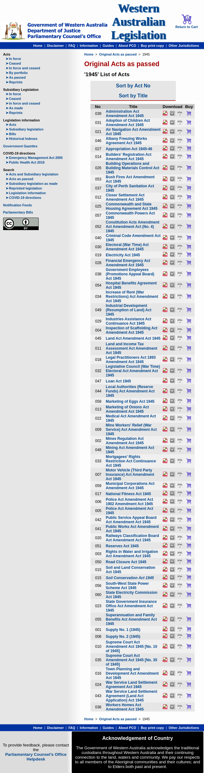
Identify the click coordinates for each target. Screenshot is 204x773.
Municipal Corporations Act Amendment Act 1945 (130, 485)
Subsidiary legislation (24, 129)
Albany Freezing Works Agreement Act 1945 (126, 140)
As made (14, 108)
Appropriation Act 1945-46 (129, 149)
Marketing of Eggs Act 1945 (130, 401)
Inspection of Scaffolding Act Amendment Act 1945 (132, 330)
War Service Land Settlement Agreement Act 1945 (131, 684)
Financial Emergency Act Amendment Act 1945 (128, 262)
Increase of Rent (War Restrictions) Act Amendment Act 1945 (132, 296)
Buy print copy (152, 45)
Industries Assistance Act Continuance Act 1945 (128, 321)
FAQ (71, 45)
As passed (16, 77)
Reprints (14, 82)
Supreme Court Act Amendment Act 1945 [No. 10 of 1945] (131, 646)
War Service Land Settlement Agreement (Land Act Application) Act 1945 (131, 695)
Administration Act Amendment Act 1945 (125, 113)
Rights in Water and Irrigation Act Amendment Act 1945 (132, 553)
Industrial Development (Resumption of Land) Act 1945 (128, 310)
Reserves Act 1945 (122, 546)
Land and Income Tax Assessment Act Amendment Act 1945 (131, 348)
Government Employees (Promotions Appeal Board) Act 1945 (130, 274)
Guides (108, 45)
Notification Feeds (17, 205)
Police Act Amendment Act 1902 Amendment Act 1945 (129, 501)
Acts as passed (19, 179)
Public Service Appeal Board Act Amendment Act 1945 (131, 519)
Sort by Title (133, 95)
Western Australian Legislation (138, 22)
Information (89, 45)
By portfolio (17, 73)
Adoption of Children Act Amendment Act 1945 (128, 122)
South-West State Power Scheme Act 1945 (127, 585)
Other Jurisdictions (183, 45)
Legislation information (26, 193)
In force (13, 59)
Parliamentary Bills (18, 212)
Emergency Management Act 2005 (34, 158)
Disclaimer (55, 45)
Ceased (13, 63)
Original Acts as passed (118, 54)
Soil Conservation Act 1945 (130, 578)
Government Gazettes (20, 146)
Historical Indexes (21, 138)
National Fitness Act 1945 (128, 494)
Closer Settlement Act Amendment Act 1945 (125, 197)
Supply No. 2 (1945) (123, 636)
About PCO (127, 45)
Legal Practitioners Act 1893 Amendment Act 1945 (131, 359)
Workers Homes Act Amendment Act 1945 (125, 707)
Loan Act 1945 (118, 381)
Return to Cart (186, 21)
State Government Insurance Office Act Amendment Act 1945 (131, 606)
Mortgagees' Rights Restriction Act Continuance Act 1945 (131, 461)
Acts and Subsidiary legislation (32, 174)
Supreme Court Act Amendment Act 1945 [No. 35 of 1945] (131, 660)
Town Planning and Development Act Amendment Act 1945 (132, 673)
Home (37, 45)
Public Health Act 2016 (25, 162)
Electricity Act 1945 (123, 255)
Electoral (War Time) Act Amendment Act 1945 (127, 247)
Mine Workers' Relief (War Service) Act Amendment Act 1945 (131, 429)
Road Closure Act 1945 (126, 562)
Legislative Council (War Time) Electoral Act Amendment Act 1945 (133, 370)
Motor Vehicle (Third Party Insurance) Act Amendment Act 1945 (130, 474)
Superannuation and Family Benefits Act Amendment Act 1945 (131, 619)
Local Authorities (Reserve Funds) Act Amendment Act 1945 (130, 391)
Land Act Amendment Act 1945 (133, 338)
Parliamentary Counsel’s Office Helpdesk (36, 756)
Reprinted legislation (24, 188)
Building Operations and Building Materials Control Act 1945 (132, 168)
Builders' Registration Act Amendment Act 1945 (128, 156)
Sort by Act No (133, 85)
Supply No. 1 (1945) (123, 630)
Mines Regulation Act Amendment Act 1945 (125, 440)
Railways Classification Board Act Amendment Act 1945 (132, 538)
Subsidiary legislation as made (32, 183)
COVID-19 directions (23, 197)
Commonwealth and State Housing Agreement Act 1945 (132, 206)
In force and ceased (23, 68)
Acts (11, 124)
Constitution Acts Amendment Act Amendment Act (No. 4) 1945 (132, 226)
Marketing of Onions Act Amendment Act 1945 (127, 409)
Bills (11, 134)
